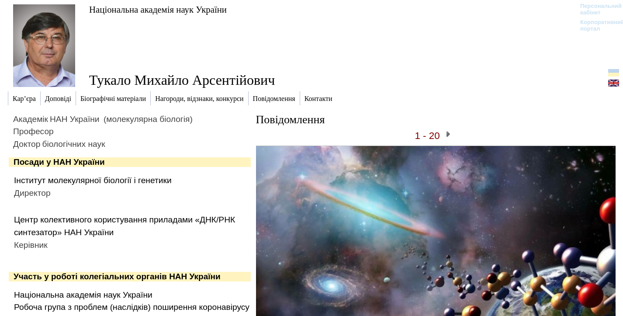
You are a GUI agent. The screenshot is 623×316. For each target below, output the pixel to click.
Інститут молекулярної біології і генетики (93, 180)
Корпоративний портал (596, 25)
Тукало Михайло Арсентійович (182, 80)
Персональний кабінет (596, 9)
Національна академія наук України (158, 9)
